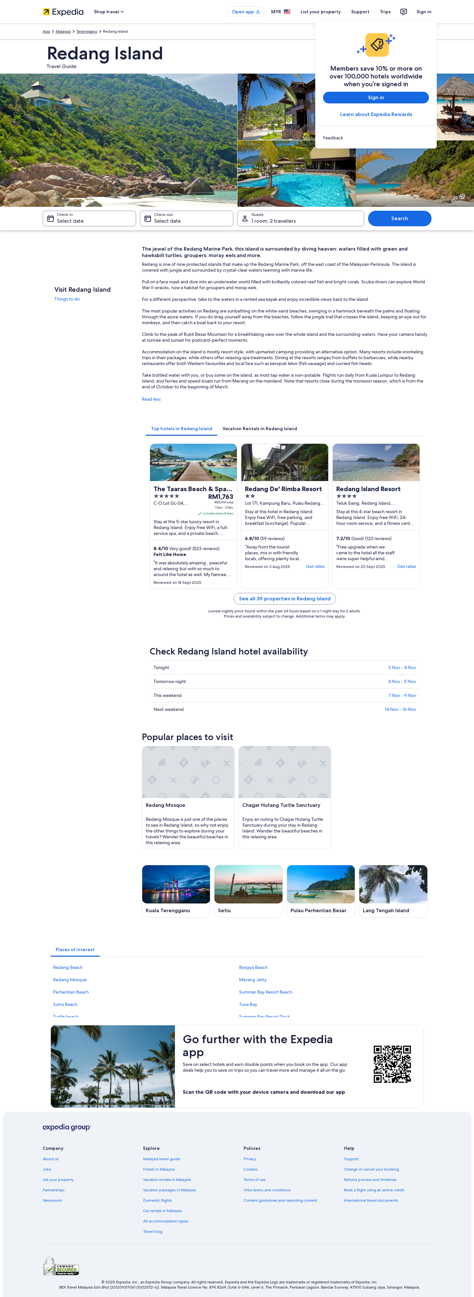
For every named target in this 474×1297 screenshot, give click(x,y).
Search (399, 218)
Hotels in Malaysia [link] (159, 1169)
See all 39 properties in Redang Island (284, 598)
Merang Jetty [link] (253, 980)
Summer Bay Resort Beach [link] (265, 992)
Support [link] (351, 1158)
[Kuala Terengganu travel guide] (176, 891)
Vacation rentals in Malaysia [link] (167, 1179)
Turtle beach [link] (65, 1017)
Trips (385, 12)
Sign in (424, 12)
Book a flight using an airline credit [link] (374, 1190)
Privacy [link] (250, 1158)
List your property (321, 12)
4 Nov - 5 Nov (402, 681)
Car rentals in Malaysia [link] (162, 1210)
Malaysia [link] (63, 31)
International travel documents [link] (371, 1200)
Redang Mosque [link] (70, 980)
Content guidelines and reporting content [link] (280, 1200)
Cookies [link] (251, 1169)
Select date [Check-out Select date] (167, 221)
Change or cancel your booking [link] (371, 1169)
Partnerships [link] (53, 1190)
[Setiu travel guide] (248, 891)
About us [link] (51, 1158)
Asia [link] (46, 31)
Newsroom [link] (52, 1200)
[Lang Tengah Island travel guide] (393, 891)
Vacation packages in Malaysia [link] (169, 1190)
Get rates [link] (315, 566)
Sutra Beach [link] (65, 1004)
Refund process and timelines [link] (370, 1179)
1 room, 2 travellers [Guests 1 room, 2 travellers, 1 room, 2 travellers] (273, 221)
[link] (376, 138)
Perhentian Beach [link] (71, 992)
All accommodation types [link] (165, 1221)
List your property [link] (58, 1179)
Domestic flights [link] (157, 1200)
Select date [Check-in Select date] (70, 221)
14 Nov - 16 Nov (400, 709)
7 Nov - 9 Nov (402, 695)
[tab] (181, 428)
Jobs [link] (47, 1169)
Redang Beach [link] (68, 967)
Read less (151, 399)
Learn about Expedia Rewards (376, 114)
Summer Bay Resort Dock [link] (264, 1017)
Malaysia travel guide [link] (161, 1158)
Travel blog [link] (152, 1231)
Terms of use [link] (255, 1179)
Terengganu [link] (86, 31)
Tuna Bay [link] (248, 1004)
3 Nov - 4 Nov (402, 667)
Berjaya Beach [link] (253, 967)
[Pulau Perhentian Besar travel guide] (321, 891)
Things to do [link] (67, 299)
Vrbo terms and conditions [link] (267, 1190)
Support (360, 12)
